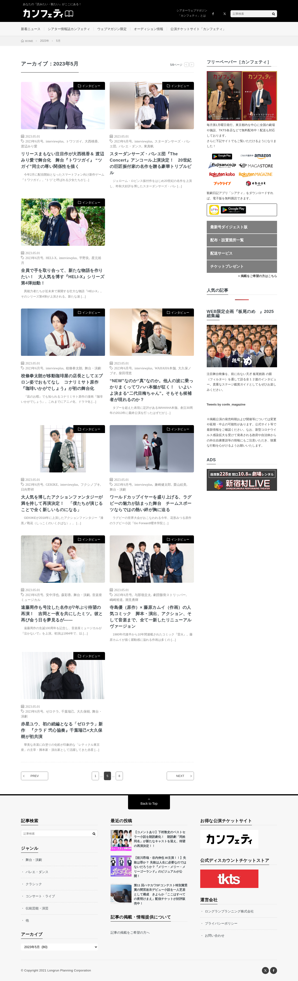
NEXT (180, 776)
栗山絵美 (179, 484)
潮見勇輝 (131, 599)
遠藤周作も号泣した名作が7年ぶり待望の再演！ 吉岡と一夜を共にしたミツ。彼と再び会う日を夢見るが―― (62, 613)
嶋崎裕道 (116, 599)
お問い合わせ (214, 935)
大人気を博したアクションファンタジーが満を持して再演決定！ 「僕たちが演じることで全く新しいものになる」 (62, 503)
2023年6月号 (34, 141)
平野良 (84, 257)
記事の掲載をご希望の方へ (130, 932)
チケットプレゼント (227, 266)
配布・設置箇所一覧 (227, 240)
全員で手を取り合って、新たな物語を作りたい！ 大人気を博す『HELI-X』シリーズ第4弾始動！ (62, 276)
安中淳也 (52, 594)
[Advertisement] (152, 246)
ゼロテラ (52, 711)
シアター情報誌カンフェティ (69, 29)
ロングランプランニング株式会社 (229, 911)
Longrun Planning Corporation (69, 970)
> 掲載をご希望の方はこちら (257, 276)
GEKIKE (52, 484)
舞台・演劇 (93, 368)
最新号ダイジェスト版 (228, 227)
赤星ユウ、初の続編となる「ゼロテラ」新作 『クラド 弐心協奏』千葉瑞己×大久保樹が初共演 (62, 730)
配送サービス (221, 253)
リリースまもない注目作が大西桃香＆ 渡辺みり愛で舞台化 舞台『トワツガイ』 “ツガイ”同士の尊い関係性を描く (62, 160)
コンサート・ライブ (40, 896)
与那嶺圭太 (143, 594)
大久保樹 (83, 711)
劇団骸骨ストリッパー (169, 594)
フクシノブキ (90, 484)
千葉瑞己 (67, 711)
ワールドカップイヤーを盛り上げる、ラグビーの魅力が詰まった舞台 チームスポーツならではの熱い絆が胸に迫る (151, 503)
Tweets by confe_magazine (226, 404)
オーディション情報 (148, 29)
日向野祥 (27, 489)
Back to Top (149, 803)
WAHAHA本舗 (165, 368)
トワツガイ (74, 141)
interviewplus (55, 141)
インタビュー (91, 86)
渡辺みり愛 (29, 146)
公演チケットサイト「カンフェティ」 (198, 29)
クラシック (34, 884)
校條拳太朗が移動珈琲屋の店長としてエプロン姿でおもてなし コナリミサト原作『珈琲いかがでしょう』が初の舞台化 (62, 382)
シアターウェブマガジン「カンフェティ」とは (191, 13)
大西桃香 (91, 141)
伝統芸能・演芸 (37, 908)
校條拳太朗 (74, 368)
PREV (34, 776)
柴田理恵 (125, 372)
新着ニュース (31, 29)
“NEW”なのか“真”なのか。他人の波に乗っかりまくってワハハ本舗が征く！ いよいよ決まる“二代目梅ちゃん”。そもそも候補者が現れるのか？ (151, 390)
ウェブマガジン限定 (112, 29)
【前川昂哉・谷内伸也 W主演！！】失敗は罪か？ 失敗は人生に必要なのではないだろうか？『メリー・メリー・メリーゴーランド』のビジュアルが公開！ (160, 867)
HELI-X (51, 257)
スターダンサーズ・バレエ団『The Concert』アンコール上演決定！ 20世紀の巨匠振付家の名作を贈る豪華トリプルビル (151, 163)
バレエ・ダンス (130, 146)
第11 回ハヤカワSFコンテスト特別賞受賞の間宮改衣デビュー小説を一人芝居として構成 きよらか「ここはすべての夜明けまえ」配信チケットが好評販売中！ (160, 894)
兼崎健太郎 (163, 484)
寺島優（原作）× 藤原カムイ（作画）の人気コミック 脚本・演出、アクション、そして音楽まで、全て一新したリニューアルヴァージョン (151, 617)
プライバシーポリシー (221, 923)
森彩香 (66, 594)
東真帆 (149, 146)
